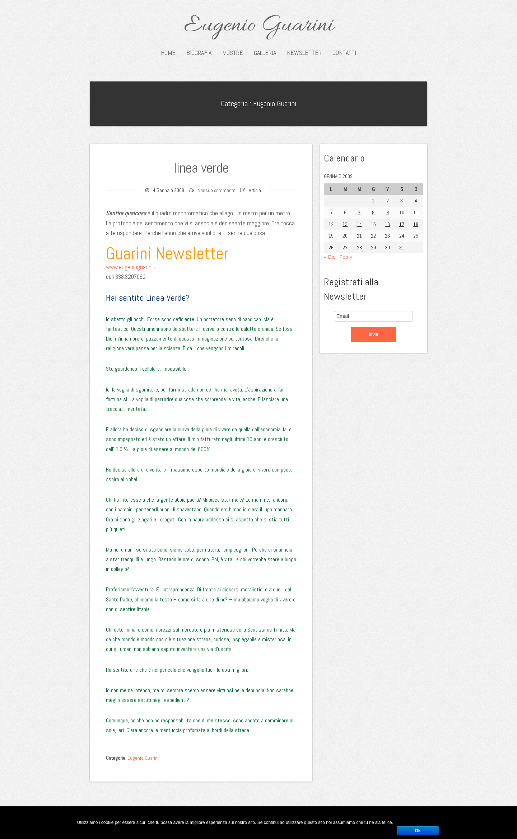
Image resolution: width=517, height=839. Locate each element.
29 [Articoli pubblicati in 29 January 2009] (373, 247)
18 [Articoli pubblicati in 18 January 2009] (415, 224)
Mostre (232, 52)
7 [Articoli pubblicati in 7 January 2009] (359, 212)
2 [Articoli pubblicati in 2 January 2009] (387, 200)
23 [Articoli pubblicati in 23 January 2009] (387, 236)
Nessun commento (216, 190)
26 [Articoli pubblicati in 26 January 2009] (331, 247)
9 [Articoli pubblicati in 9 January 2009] (387, 212)
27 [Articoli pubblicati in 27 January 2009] (345, 247)
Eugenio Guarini (259, 26)
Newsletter (304, 52)
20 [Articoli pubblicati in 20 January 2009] (345, 236)
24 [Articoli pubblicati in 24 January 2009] (401, 236)
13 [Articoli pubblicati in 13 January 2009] (345, 224)
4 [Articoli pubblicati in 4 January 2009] (416, 200)
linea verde (201, 168)
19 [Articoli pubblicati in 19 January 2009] (331, 236)
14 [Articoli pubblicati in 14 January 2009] (359, 224)
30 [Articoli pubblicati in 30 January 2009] (387, 247)
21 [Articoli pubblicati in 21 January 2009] (359, 236)
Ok (417, 830)
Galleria (265, 52)
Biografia (198, 52)
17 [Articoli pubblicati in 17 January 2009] (401, 224)
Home (168, 52)
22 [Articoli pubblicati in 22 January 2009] (373, 236)
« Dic (329, 257)
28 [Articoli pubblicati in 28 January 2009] (359, 247)
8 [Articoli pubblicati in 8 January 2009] (373, 212)
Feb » (346, 257)
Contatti (344, 52)
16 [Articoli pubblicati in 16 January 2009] (387, 224)
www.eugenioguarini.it (131, 267)
